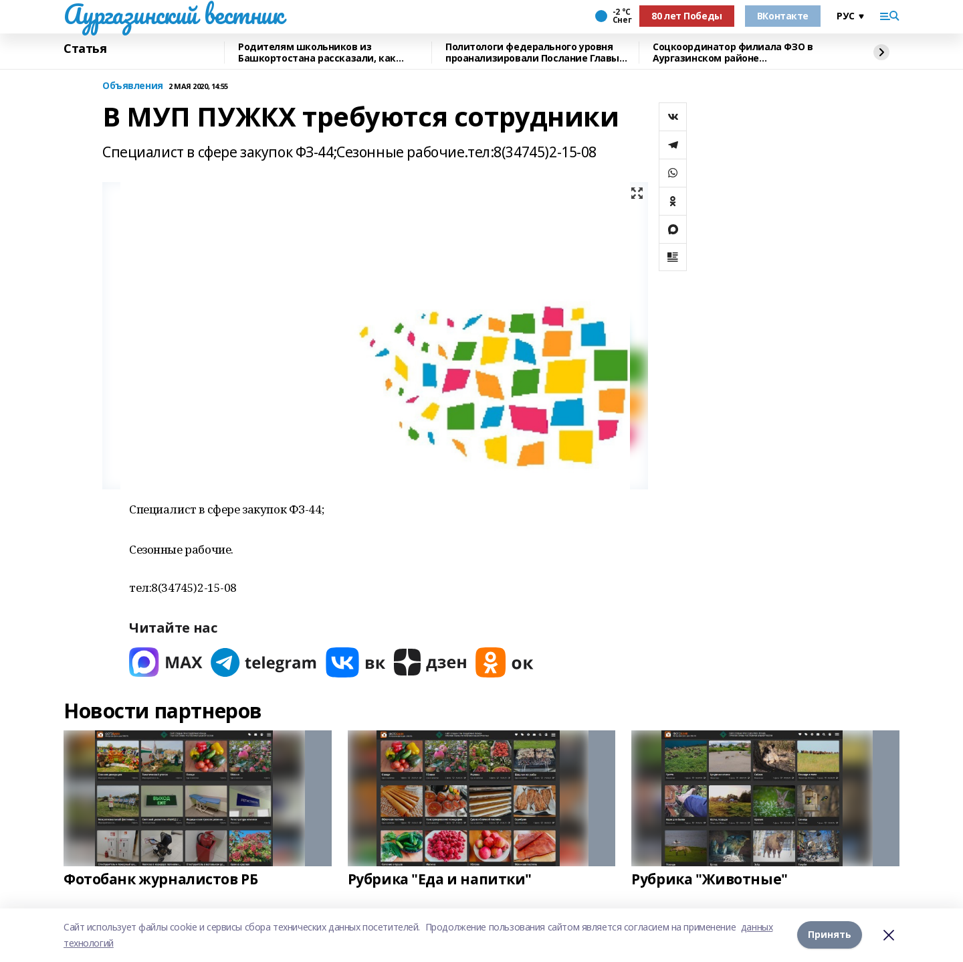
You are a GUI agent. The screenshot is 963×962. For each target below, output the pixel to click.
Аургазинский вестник (174, 14)
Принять (829, 935)
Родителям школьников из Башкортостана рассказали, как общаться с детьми (317, 53)
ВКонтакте (783, 15)
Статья (85, 49)
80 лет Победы (686, 15)
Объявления (132, 86)
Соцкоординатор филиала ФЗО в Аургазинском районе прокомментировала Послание (733, 53)
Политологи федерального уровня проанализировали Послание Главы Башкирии (532, 53)
